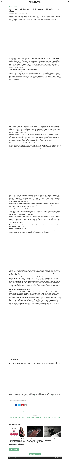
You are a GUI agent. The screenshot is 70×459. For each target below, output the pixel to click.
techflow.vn (35, 2)
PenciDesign (16, 457)
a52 (10, 400)
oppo (14, 400)
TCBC (15, 6)
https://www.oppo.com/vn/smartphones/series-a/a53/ (45, 395)
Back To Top (58, 457)
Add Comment (14, 449)
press (18, 400)
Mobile (10, 6)
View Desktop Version (35, 454)
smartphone (23, 400)
